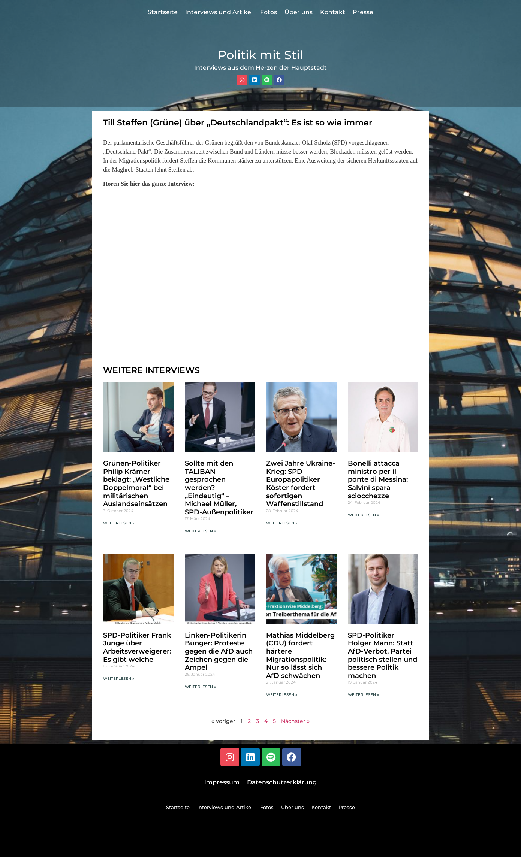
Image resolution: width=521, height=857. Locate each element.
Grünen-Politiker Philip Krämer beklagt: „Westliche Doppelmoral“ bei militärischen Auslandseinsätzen (136, 483)
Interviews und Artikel (219, 12)
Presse (363, 12)
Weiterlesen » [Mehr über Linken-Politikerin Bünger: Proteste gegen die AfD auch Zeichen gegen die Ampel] (200, 686)
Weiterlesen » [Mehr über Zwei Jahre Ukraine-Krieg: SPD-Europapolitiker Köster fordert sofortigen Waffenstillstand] (281, 523)
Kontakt (332, 12)
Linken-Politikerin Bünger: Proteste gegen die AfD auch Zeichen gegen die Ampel (219, 651)
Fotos (268, 12)
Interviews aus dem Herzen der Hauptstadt (260, 67)
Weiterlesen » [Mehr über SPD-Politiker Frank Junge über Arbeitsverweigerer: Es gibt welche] (118, 678)
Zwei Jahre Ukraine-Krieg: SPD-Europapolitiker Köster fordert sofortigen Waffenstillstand (300, 483)
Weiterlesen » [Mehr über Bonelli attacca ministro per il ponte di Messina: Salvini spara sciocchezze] (363, 514)
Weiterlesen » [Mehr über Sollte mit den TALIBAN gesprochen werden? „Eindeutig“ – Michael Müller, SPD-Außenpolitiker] (200, 531)
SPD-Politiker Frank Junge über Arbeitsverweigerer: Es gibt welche (137, 647)
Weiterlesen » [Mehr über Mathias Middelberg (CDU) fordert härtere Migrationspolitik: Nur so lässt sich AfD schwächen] (281, 694)
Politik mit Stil (260, 55)
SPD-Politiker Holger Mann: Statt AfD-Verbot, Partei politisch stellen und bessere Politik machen (382, 655)
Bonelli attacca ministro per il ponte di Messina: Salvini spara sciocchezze (378, 479)
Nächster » (295, 721)
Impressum (222, 782)
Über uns (298, 12)
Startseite (163, 12)
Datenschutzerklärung (282, 782)
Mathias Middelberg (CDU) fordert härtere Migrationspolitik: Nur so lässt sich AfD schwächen (300, 655)
